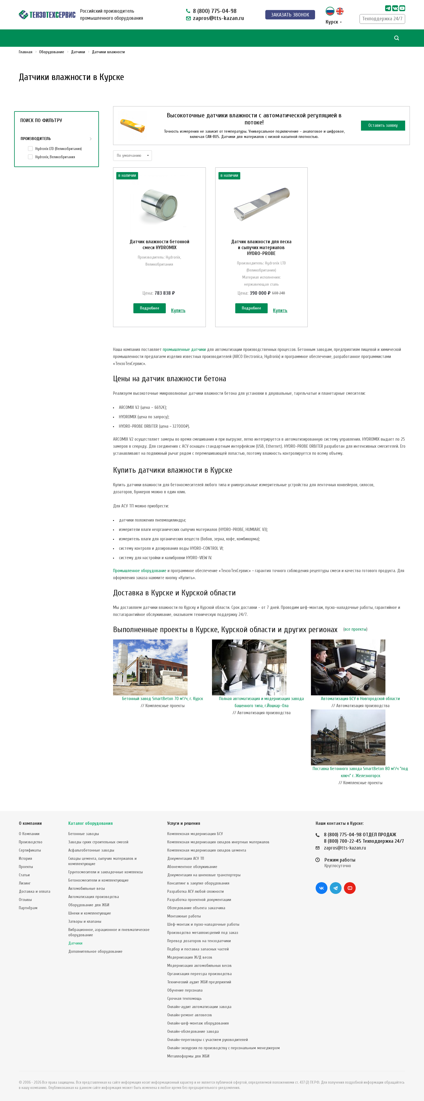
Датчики (75, 943)
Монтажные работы (184, 916)
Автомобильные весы (86, 888)
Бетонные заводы (83, 833)
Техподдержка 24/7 (382, 18)
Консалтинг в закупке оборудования (198, 883)
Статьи (24, 874)
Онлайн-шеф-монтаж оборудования (198, 1023)
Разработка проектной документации (199, 899)
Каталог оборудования (90, 823)
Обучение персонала (185, 990)
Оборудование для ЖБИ (88, 904)
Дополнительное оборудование (95, 951)
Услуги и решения (183, 823)
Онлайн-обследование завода (193, 1031)
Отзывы (25, 899)
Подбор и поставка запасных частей (198, 949)
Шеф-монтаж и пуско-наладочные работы (203, 924)
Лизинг (25, 883)
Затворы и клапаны (84, 921)
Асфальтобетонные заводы (91, 850)
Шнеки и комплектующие (89, 913)
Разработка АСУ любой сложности (195, 891)
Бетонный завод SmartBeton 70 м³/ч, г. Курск (162, 698)
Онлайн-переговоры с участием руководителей (207, 1039)
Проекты (26, 866)
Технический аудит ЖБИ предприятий (199, 982)
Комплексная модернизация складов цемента (206, 850)
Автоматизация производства (93, 896)
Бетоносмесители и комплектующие (98, 880)
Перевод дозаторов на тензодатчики (199, 940)
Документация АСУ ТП (185, 858)
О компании (30, 823)
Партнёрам (28, 907)
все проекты (355, 629)
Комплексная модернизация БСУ (195, 833)
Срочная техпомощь (184, 998)
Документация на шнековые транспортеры (204, 874)
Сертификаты (30, 850)
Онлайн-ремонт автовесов (189, 1014)
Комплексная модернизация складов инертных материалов (218, 842)
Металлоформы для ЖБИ (188, 1056)
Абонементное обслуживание (192, 866)
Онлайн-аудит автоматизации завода (199, 1006)
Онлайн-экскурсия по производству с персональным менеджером (223, 1047)
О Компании (29, 833)
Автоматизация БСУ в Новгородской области (360, 698)
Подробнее (149, 308)
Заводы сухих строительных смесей (98, 842)
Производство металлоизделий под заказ (202, 932)
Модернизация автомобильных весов (199, 965)
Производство (30, 842)
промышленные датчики (184, 349)
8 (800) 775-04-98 (214, 11)
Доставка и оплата (34, 891)
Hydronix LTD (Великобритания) (58, 148)
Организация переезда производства (199, 973)
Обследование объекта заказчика (196, 907)
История (25, 858)
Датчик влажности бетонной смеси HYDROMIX (159, 244)
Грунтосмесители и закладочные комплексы (105, 872)
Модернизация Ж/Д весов (189, 957)
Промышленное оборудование (139, 570)
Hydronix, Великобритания (55, 157)
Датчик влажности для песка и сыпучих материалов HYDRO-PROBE (261, 247)
